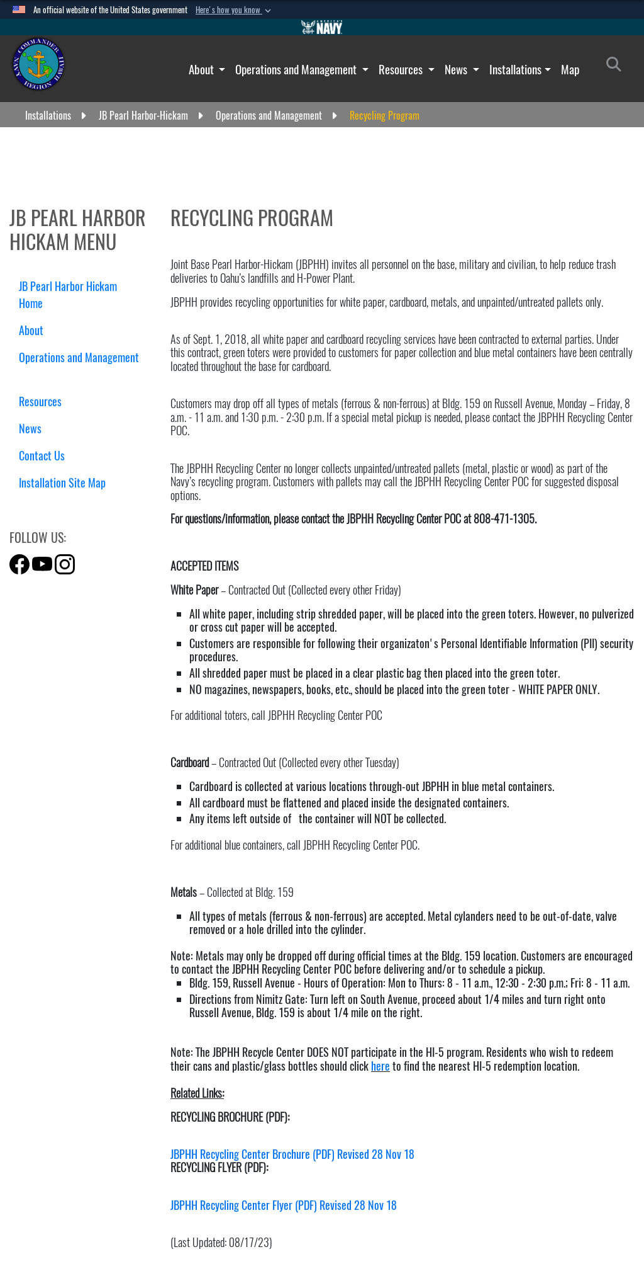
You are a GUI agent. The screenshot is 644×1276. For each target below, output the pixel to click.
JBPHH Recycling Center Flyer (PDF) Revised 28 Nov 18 (283, 1205)
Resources (402, 69)
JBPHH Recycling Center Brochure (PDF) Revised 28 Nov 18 (292, 1154)
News (457, 69)
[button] (235, 10)
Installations (515, 69)
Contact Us (42, 456)
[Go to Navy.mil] (322, 27)
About (202, 69)
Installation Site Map (62, 483)
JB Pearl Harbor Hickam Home (68, 294)
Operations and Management (297, 69)
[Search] (617, 66)
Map (570, 69)
